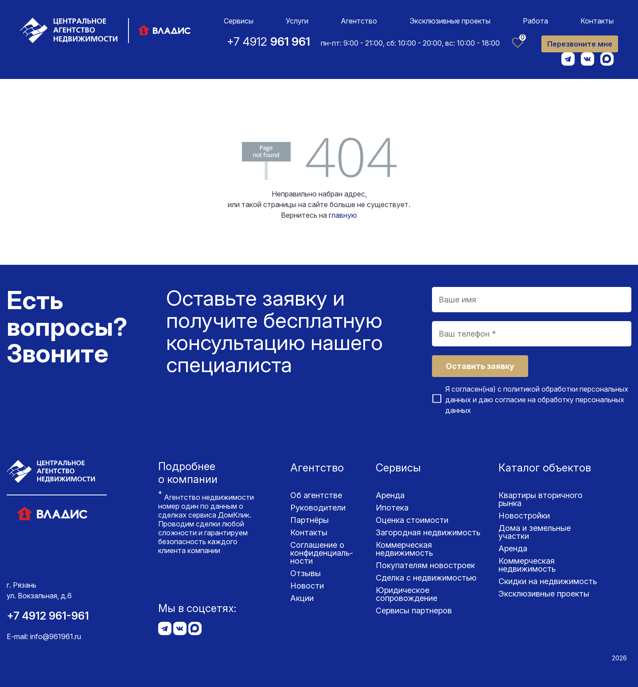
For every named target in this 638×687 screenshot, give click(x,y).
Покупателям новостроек (425, 565)
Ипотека (392, 507)
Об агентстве (316, 495)
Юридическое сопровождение (406, 594)
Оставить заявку (480, 366)
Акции (302, 598)
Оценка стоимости (412, 520)
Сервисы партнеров (414, 610)
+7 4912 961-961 (48, 615)
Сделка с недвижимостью (426, 577)
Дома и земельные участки (534, 532)
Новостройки (524, 515)
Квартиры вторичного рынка (540, 499)
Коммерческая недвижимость (404, 548)
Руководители (318, 507)
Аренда (390, 495)
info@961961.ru (55, 636)
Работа (535, 20)
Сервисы (238, 20)
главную (343, 215)
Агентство (359, 20)
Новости (307, 585)
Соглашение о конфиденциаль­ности (321, 552)
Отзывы (305, 573)
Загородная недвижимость (428, 532)
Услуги (297, 20)
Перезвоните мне (579, 43)
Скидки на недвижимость (547, 581)
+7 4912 (268, 41)
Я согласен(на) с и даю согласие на (536, 400)
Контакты (597, 20)
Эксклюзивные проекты (449, 20)
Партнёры (309, 520)
